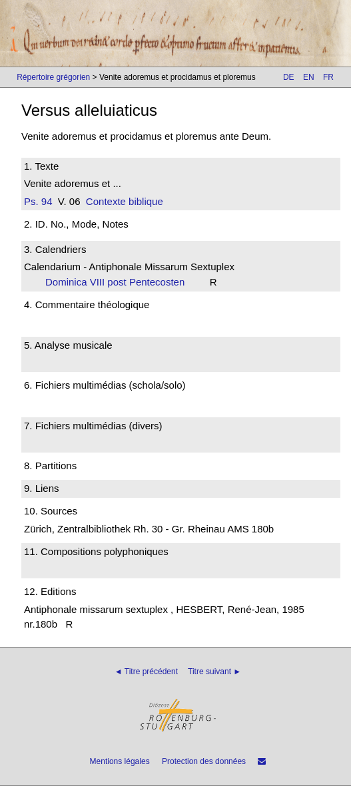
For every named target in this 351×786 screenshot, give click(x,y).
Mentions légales (120, 761)
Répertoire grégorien (53, 77)
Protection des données (204, 761)
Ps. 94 (38, 201)
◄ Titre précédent (146, 671)
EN (308, 77)
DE (288, 77)
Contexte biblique (124, 201)
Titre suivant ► (214, 671)
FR (328, 77)
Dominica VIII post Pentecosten (119, 282)
